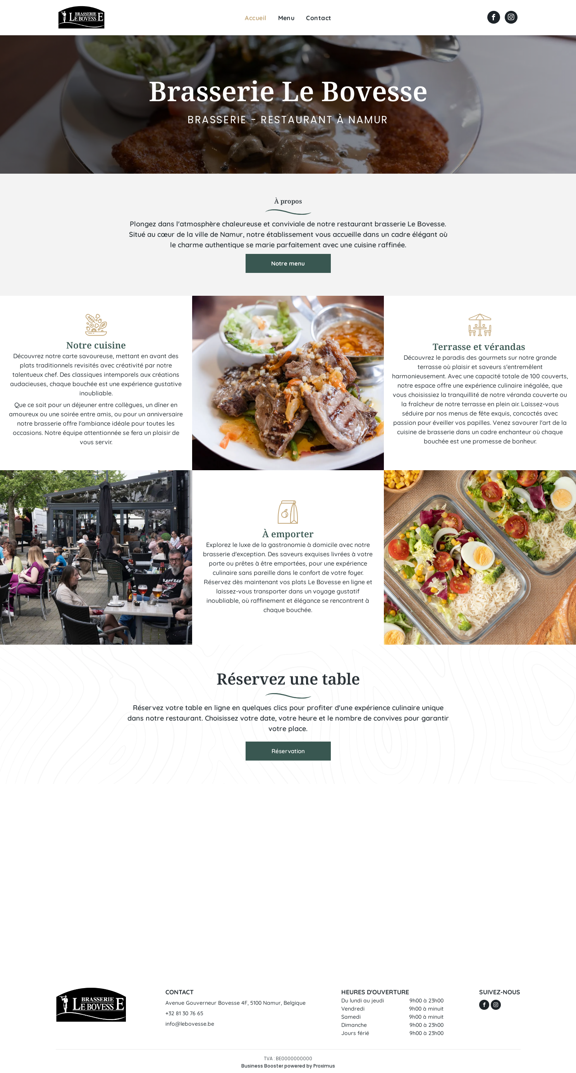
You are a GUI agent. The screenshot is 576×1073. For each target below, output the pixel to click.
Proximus (324, 1066)
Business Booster (262, 1066)
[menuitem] (255, 17)
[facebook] (493, 18)
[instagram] (511, 18)
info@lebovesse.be (189, 1023)
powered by (298, 1066)
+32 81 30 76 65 (184, 1013)
